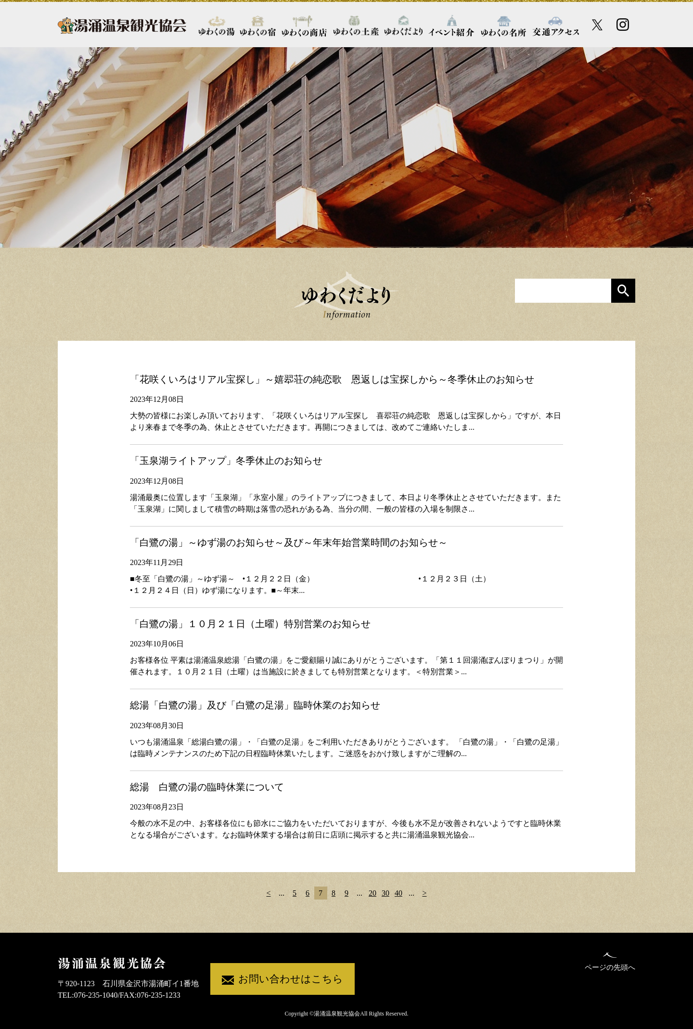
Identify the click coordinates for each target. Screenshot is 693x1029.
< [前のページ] (268, 893)
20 (372, 893)
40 (398, 893)
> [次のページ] (424, 893)
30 (385, 893)
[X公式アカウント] (597, 24)
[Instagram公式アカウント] (622, 24)
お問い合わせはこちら (282, 979)
